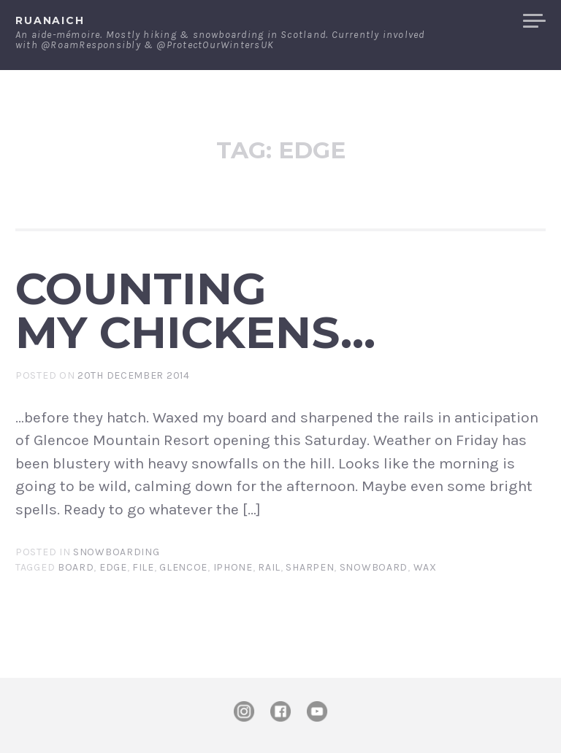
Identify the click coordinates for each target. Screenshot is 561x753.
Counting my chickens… (195, 310)
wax (425, 567)
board (76, 567)
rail (269, 567)
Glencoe (183, 567)
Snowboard (374, 567)
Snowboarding (116, 552)
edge (113, 567)
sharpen (310, 567)
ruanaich (50, 20)
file (143, 567)
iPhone (233, 567)
